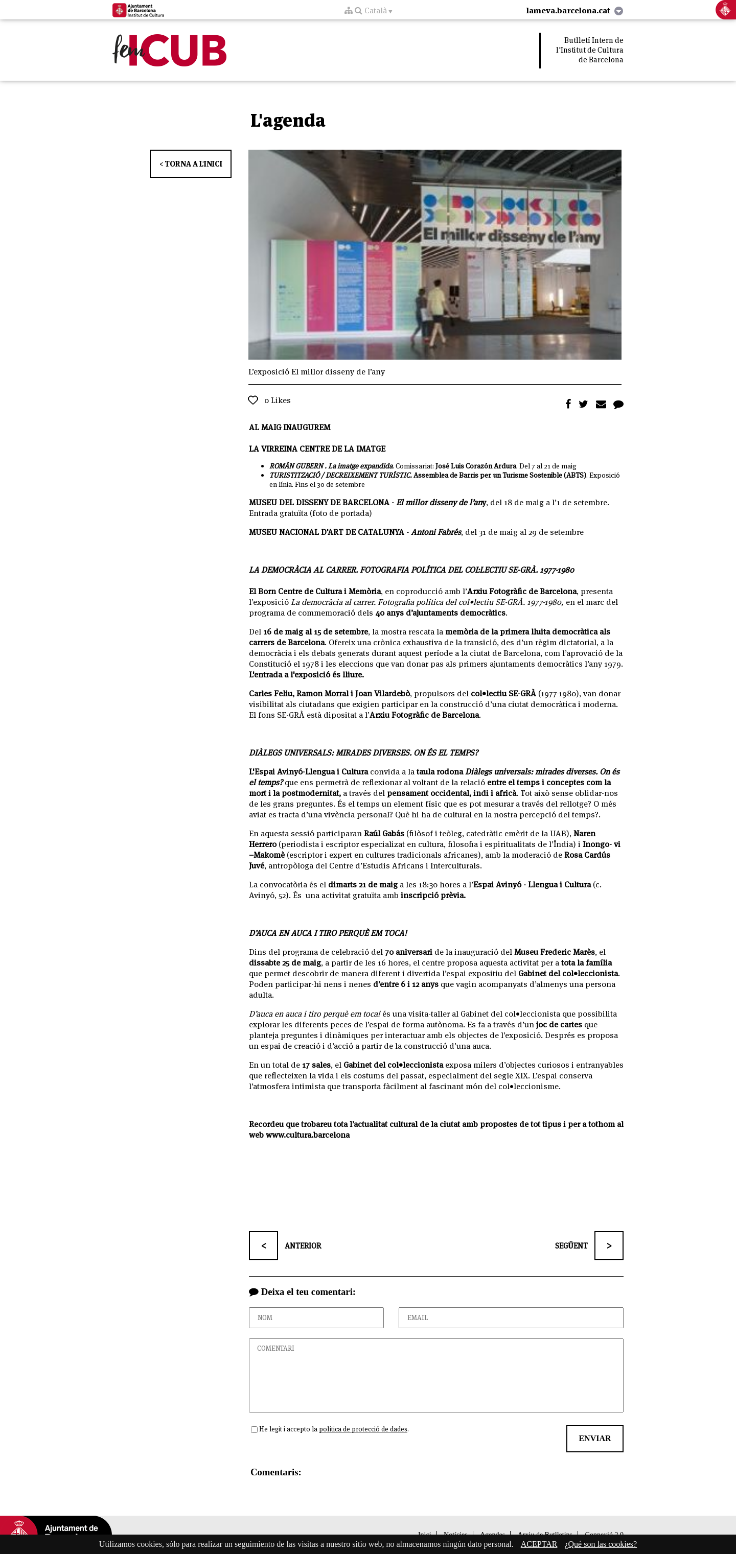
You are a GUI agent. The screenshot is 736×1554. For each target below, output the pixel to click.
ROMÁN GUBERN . (298, 465)
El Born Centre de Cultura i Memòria (315, 591)
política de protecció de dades (363, 1429)
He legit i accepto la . (334, 1429)
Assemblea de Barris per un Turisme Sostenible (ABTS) (499, 475)
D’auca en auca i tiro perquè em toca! (314, 1013)
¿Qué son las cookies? (600, 1544)
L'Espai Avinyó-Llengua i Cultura (308, 771)
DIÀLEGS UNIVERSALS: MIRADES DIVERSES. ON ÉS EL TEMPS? (363, 752)
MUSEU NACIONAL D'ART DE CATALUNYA (326, 532)
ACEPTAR (539, 1544)
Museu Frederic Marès (554, 952)
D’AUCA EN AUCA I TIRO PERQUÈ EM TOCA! (328, 933)
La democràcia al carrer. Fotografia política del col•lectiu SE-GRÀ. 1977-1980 (426, 602)
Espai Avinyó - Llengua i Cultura (532, 884)
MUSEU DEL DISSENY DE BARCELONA (319, 502)
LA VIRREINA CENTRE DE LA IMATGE (317, 448)
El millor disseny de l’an (439, 502)
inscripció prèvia (432, 895)
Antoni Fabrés (436, 532)
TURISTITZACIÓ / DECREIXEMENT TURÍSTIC (339, 475)
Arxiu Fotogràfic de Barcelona (522, 591)
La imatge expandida (360, 465)
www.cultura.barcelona (308, 1134)
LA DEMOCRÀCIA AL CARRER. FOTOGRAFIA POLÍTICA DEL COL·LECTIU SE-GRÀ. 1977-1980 (411, 569)
